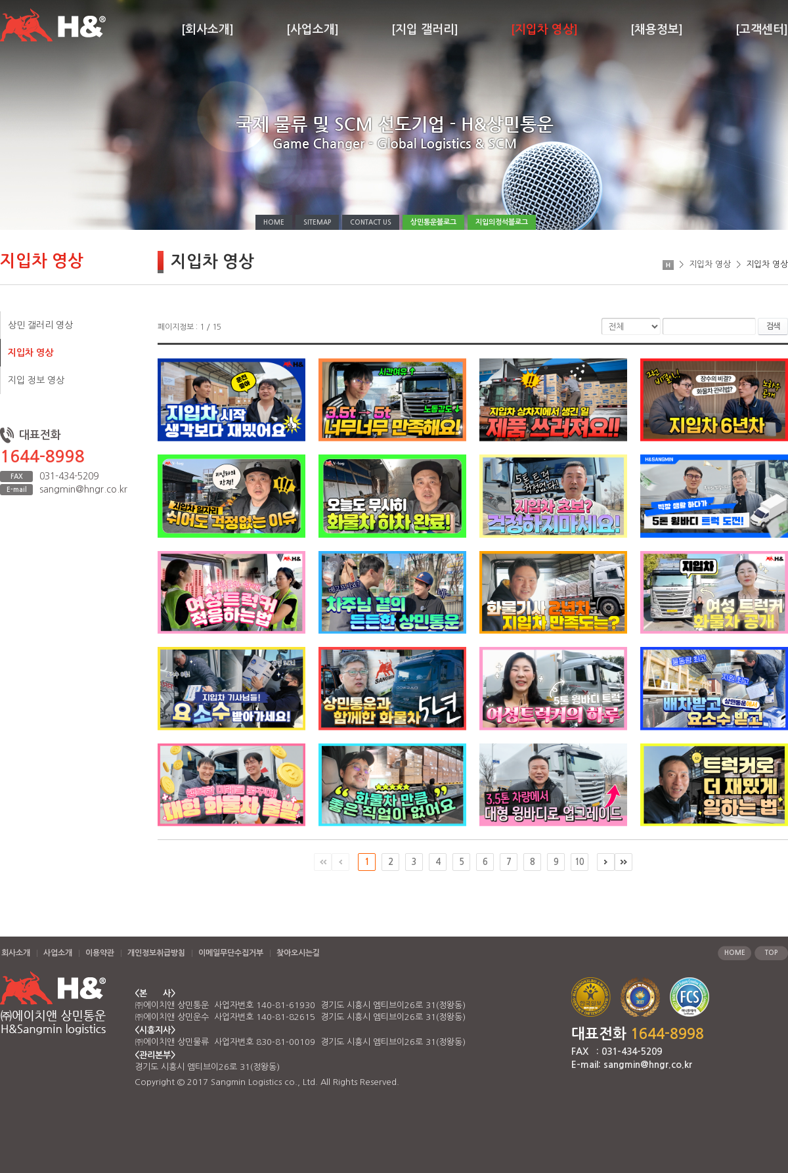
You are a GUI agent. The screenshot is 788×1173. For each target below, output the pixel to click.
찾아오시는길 (298, 953)
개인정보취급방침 (156, 953)
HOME (273, 222)
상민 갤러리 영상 (40, 325)
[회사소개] (207, 29)
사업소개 (57, 953)
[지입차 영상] (544, 29)
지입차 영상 (30, 352)
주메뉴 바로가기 (0, 0)
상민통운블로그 (433, 222)
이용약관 (99, 953)
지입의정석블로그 (501, 222)
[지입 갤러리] (424, 29)
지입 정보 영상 (36, 380)
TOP (771, 953)
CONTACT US (370, 222)
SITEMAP (317, 222)
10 (579, 862)
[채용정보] (656, 29)
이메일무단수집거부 (230, 953)
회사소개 (15, 953)
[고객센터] (761, 29)
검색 (772, 326)
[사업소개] (312, 29)
